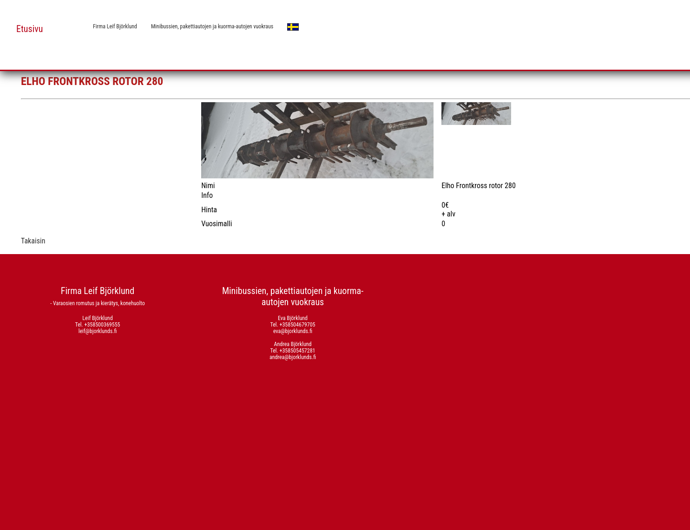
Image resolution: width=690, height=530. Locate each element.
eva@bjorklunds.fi (292, 331)
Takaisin (33, 240)
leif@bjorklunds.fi (98, 331)
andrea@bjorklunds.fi (292, 357)
